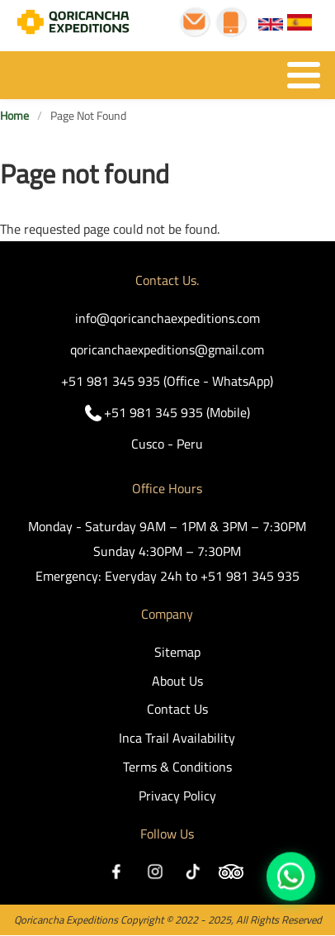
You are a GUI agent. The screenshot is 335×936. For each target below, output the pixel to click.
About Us (177, 680)
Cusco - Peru (167, 443)
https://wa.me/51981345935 (290, 876)
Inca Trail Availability (177, 737)
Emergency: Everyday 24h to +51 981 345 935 (167, 575)
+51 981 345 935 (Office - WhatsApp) (167, 380)
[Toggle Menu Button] (167, 75)
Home (14, 116)
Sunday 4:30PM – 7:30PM (167, 551)
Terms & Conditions (177, 766)
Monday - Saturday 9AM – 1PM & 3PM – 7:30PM (167, 526)
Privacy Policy (177, 795)
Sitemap (177, 651)
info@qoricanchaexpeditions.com (167, 318)
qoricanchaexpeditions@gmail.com (167, 349)
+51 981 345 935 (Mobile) (177, 412)
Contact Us (177, 708)
